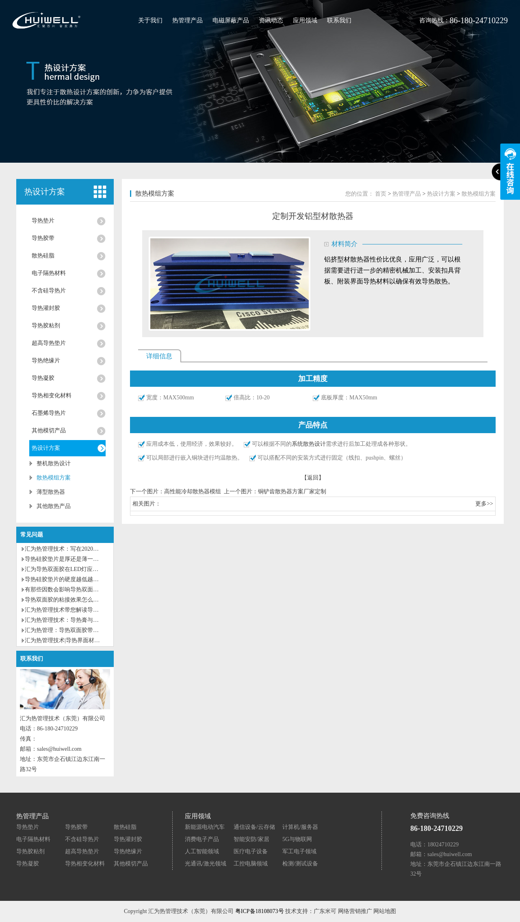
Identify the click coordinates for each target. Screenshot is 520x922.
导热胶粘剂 (46, 326)
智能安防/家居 (251, 839)
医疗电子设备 (251, 851)
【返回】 (312, 478)
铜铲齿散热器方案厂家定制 (292, 491)
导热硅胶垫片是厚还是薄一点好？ (67, 559)
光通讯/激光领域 (205, 864)
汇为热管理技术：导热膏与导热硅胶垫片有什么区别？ (93, 620)
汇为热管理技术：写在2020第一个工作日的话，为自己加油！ (101, 549)
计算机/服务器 (300, 827)
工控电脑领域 (251, 864)
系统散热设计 (309, 444)
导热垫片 (43, 221)
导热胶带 (43, 238)
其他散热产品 (54, 506)
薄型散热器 (51, 492)
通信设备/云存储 (254, 827)
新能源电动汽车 (205, 827)
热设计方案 (46, 448)
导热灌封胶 (46, 308)
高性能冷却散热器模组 (192, 491)
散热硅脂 (43, 256)
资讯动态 (271, 20)
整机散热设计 (54, 463)
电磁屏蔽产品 (230, 20)
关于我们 (150, 20)
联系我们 (339, 20)
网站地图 (384, 911)
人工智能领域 (202, 851)
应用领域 (305, 20)
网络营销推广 (355, 911)
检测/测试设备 (300, 864)
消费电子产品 (202, 839)
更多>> (484, 504)
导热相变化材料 (52, 395)
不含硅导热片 (49, 291)
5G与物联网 (297, 839)
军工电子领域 (299, 851)
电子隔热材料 (49, 273)
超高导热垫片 (49, 343)
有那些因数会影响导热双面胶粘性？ (70, 589)
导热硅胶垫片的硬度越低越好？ (64, 579)
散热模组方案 (54, 478)
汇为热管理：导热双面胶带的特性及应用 (76, 630)
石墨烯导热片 (49, 413)
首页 (380, 194)
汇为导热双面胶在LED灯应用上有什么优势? (80, 569)
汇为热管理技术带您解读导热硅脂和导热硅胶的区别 (90, 610)
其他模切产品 (49, 430)
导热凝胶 (43, 378)
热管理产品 (187, 20)
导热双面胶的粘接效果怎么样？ (64, 600)
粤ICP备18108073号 (259, 911)
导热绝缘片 (46, 360)
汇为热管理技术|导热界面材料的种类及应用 (79, 640)
